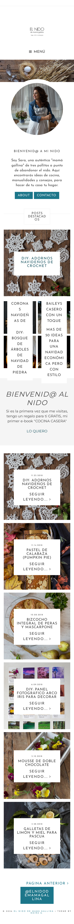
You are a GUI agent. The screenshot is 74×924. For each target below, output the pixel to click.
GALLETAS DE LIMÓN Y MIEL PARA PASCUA (37, 832)
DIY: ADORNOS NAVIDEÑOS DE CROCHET (37, 262)
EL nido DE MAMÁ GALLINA (34, 911)
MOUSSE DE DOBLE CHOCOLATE (37, 763)
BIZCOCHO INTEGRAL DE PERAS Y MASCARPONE (37, 623)
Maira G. (37, 913)
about (24, 195)
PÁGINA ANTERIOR (47, 883)
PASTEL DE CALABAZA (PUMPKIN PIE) (37, 554)
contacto (46, 195)
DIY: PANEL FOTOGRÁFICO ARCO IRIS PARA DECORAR (37, 693)
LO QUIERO (37, 431)
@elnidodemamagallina (37, 895)
